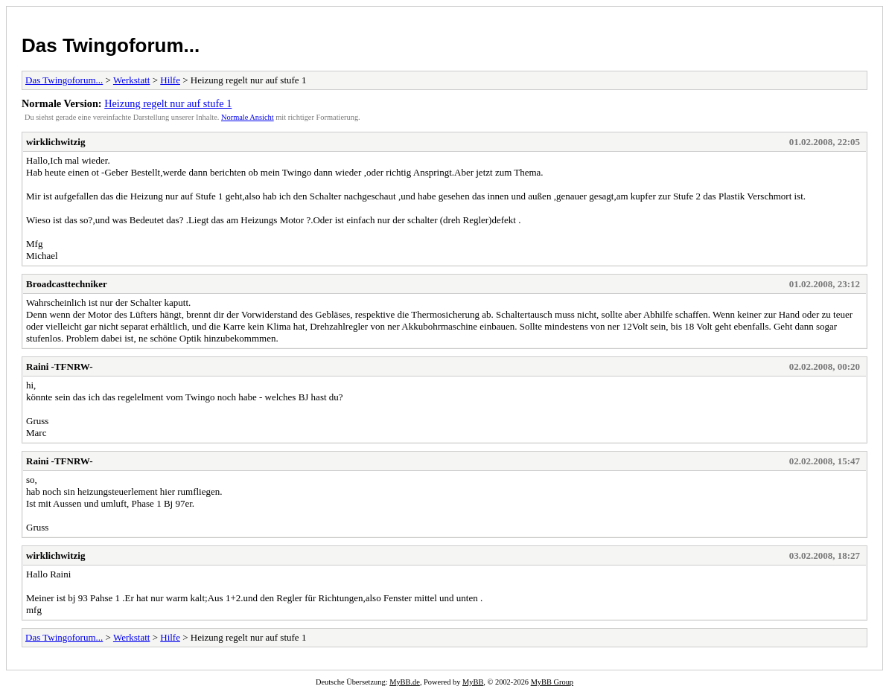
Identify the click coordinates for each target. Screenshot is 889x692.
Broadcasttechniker (66, 283)
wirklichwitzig (55, 141)
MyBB (472, 682)
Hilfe (170, 80)
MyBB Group (552, 682)
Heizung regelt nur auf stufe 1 (168, 103)
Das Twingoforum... (111, 45)
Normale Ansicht (247, 117)
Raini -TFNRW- (59, 366)
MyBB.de (404, 682)
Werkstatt (131, 80)
